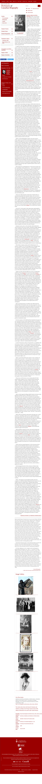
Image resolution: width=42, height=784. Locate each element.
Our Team (19, 1)
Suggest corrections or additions (26, 769)
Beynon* (24, 272)
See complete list (6, 93)
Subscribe (30, 1)
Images (3, 21)
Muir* (29, 434)
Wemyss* (37, 504)
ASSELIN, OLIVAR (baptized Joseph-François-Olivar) (6, 73)
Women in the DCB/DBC (7, 91)
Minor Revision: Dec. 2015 (6, 43)
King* (20, 424)
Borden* (36, 369)
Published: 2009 (5, 40)
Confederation (5, 89)
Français (3, 1)
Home (7, 1)
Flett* (25, 274)
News (11, 1)
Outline (3, 16)
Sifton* (29, 331)
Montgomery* (26, 188)
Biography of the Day (5, 68)
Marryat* (21, 406)
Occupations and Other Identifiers (6, 49)
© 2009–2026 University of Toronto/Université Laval (31, 570)
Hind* (32, 240)
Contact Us (24, 1)
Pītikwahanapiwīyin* (30, 80)
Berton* (30, 71)
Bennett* (29, 426)
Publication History (5, 38)
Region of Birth (4, 52)
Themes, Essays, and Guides (6, 83)
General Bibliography (36, 569)
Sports (3, 85)
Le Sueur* (38, 274)
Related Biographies (5, 33)
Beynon (37, 272)
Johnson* (28, 205)
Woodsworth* (26, 239)
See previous (5, 78)
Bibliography (4, 19)
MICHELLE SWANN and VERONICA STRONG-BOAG (31, 515)
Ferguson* (32, 333)
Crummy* (21, 433)
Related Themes (4, 28)
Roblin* (32, 255)
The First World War (6, 87)
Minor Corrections (5, 65)
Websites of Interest (21, 771)
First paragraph (5, 18)
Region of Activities (5, 55)
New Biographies (5, 63)
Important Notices (35, 769)
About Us (15, 1)
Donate (34, 1)
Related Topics (4, 31)
